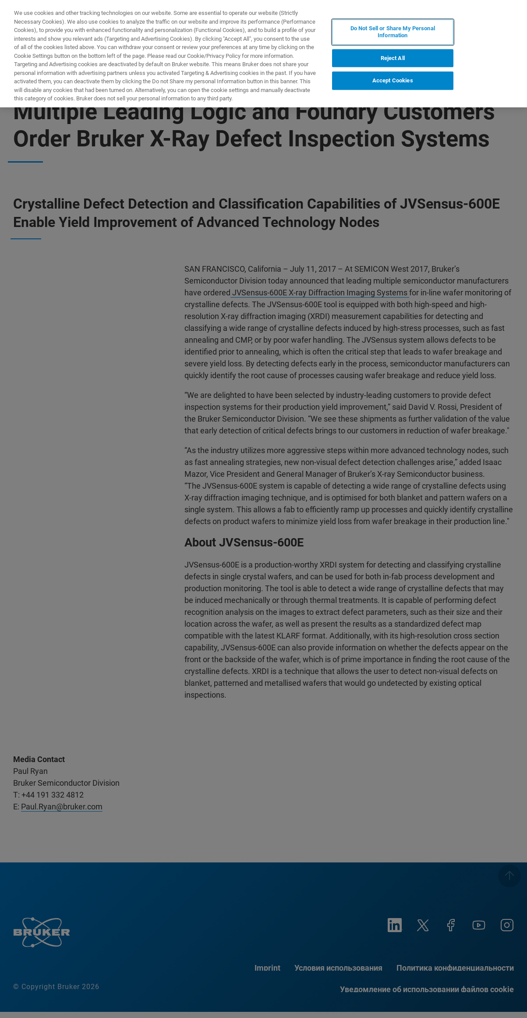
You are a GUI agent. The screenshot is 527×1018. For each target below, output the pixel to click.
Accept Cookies (392, 80)
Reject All (393, 58)
